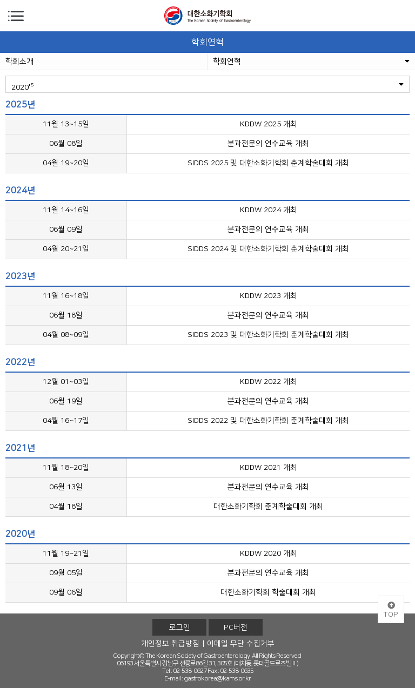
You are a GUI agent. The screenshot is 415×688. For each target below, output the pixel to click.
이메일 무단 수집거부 (241, 643)
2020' (207, 86)
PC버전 (235, 627)
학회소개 (19, 61)
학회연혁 (311, 61)
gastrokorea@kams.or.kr (217, 678)
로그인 (179, 627)
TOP (391, 610)
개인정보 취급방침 (170, 643)
